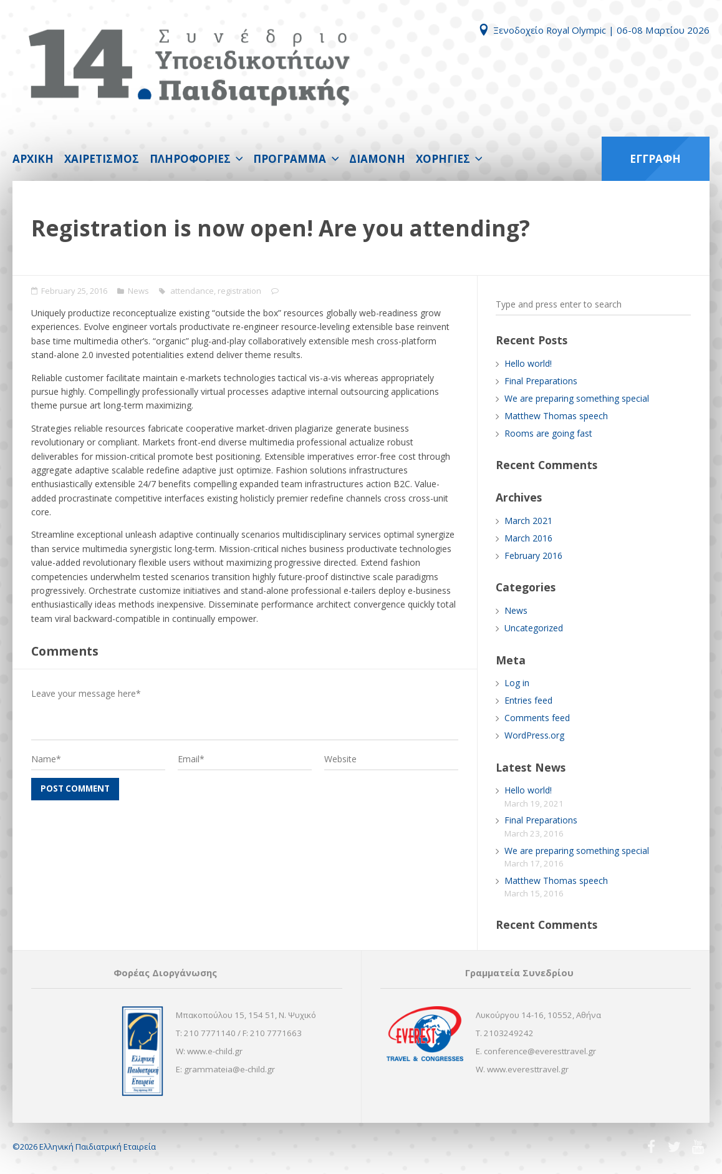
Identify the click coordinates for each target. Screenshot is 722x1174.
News (138, 290)
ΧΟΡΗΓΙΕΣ (443, 159)
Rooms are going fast (548, 433)
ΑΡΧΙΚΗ (33, 159)
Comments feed (537, 718)
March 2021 (528, 520)
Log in (516, 683)
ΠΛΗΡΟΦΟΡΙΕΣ (190, 159)
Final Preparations (540, 381)
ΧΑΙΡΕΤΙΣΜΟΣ (101, 159)
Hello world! (528, 363)
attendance (192, 290)
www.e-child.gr (215, 1051)
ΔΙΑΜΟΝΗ (377, 159)
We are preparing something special (576, 398)
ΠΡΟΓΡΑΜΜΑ (289, 159)
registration (239, 290)
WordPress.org (534, 735)
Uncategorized (533, 628)
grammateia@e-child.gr (229, 1069)
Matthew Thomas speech (556, 416)
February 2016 (533, 555)
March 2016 (528, 538)
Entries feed (528, 700)
